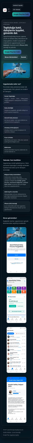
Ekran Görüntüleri (11, 57)
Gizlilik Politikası (7, 432)
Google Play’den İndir (21, 14)
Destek (23, 57)
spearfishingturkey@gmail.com (15, 429)
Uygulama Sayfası (14, 435)
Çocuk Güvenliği (16, 432)
